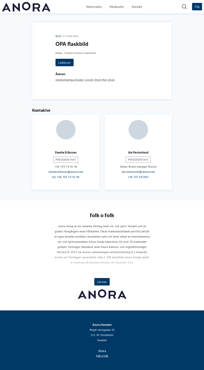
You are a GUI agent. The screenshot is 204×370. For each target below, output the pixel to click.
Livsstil (89, 80)
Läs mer (102, 282)
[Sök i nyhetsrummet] (184, 6)
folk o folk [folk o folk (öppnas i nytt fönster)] (102, 356)
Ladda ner (64, 62)
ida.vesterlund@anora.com (138, 172)
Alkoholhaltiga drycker (69, 80)
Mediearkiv (117, 6)
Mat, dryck (108, 80)
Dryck (97, 80)
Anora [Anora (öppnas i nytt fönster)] (102, 350)
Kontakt (137, 6)
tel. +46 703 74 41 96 (65, 177)
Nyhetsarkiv (94, 6)
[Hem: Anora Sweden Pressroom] (26, 6)
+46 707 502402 (138, 177)
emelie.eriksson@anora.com (66, 172)
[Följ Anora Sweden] (197, 6)
